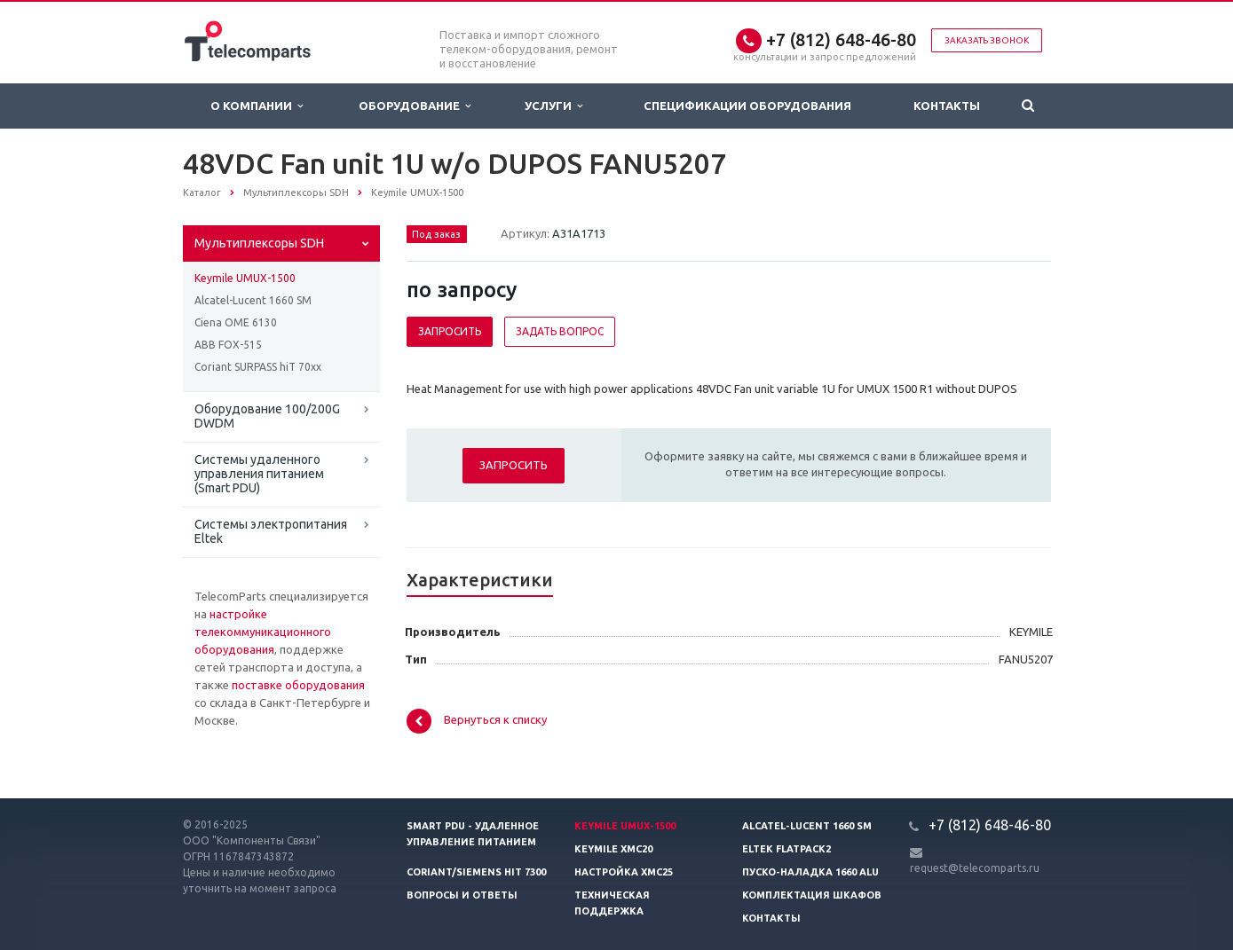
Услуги (553, 106)
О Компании (256, 106)
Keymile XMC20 (613, 849)
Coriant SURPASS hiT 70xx (257, 367)
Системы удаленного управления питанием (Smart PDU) (259, 473)
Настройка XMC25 (623, 872)
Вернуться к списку (477, 721)
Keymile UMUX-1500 (245, 278)
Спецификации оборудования (747, 105)
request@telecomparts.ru (974, 868)
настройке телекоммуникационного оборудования (262, 632)
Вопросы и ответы (462, 895)
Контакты (946, 105)
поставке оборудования (298, 685)
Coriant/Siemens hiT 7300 (476, 872)
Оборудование (414, 106)
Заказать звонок (987, 40)
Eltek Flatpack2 (786, 849)
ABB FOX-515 (228, 344)
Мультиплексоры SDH (259, 243)
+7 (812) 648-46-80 (841, 39)
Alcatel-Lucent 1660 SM (253, 300)
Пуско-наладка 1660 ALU (810, 872)
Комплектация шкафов (811, 895)
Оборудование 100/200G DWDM (267, 416)
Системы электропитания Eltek (270, 531)
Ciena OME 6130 (235, 322)
